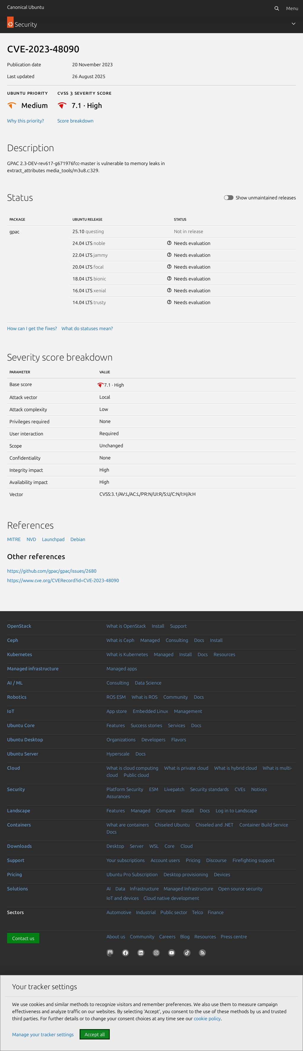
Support (178, 626)
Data (120, 888)
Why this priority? (25, 120)
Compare (165, 810)
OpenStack (19, 626)
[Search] (276, 8)
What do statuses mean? (87, 328)
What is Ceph (120, 640)
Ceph (12, 640)
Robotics (16, 697)
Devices (222, 874)
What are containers (128, 824)
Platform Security (125, 789)
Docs (199, 640)
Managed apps (122, 668)
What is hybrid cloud (235, 768)
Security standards (209, 789)
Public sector (173, 912)
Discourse (216, 860)
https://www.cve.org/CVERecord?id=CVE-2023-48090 (63, 580)
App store (117, 711)
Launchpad (53, 539)
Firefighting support (254, 860)
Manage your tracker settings (43, 1034)
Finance (216, 912)
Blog (185, 936)
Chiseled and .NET (214, 824)
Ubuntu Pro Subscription (132, 874)
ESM (153, 789)
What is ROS (144, 697)
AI (109, 888)
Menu (292, 8)
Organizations (121, 739)
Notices (259, 789)
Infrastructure (144, 888)
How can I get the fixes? (32, 328)
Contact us (23, 938)
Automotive (119, 912)
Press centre (234, 936)
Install (158, 626)
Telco (197, 912)
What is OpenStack (126, 626)
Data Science (148, 682)
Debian (77, 539)
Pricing (193, 860)
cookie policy (207, 1018)
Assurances (118, 796)
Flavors (178, 739)
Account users (165, 860)
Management (188, 711)
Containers (19, 824)
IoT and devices (123, 898)
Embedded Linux (150, 711)
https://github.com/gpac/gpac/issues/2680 (51, 571)
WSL (154, 846)
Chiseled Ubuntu (172, 824)
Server (137, 846)
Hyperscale (118, 753)
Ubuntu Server (22, 753)
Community (175, 697)
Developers (153, 739)
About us (116, 936)
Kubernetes (19, 654)
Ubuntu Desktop (25, 739)
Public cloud (136, 775)
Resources (224, 654)
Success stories (146, 725)
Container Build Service (263, 824)
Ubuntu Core (21, 725)
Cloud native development (171, 898)
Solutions (17, 888)
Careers (167, 936)
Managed (150, 640)
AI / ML (15, 682)
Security (16, 789)
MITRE (14, 539)
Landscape (18, 810)
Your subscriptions (126, 860)
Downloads (19, 846)
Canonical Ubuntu (25, 7)
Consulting (177, 640)
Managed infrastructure (33, 668)
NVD (31, 539)
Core (170, 846)
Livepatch (174, 789)
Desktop (115, 846)
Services (176, 725)
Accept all (95, 1034)
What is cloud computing (132, 768)
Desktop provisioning (186, 874)
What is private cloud (186, 768)
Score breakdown (75, 120)
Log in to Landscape (236, 810)
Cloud (13, 768)
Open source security (240, 888)
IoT (10, 711)
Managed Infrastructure (188, 888)
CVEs (240, 789)
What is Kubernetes (127, 654)
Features (116, 725)
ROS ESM (116, 697)
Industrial (146, 912)
